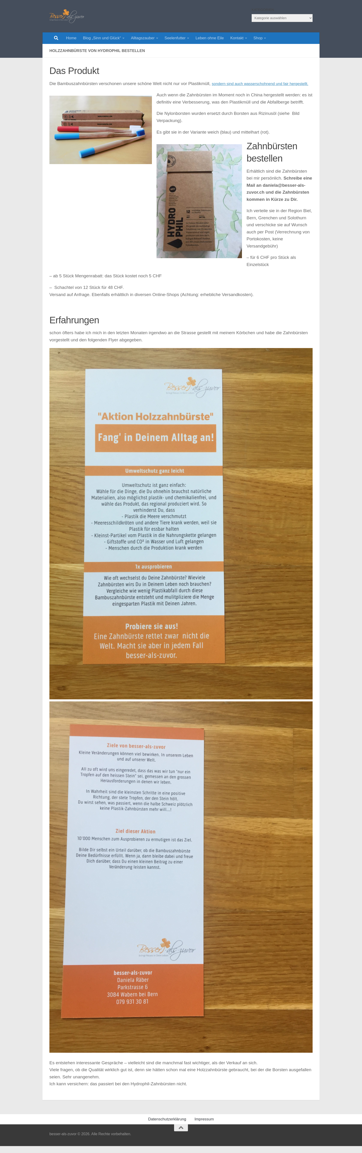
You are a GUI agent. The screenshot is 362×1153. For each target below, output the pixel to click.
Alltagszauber (143, 38)
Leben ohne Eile (210, 38)
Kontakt (236, 38)
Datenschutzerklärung (167, 1126)
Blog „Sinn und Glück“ (102, 38)
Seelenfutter (175, 38)
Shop (258, 38)
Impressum (204, 1126)
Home (71, 38)
